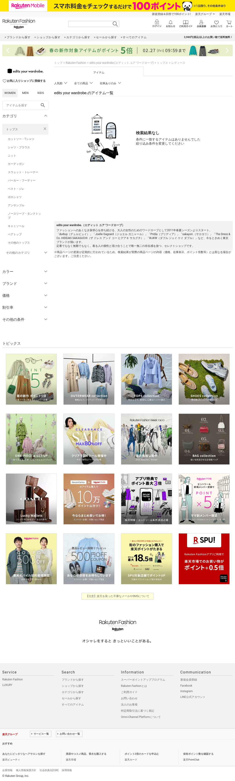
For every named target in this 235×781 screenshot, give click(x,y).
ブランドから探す (73, 679)
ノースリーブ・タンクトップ (24, 215)
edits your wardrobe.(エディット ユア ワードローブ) (121, 62)
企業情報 (7, 770)
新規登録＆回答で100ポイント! (171, 14)
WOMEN (10, 93)
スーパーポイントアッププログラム (143, 679)
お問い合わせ (129, 698)
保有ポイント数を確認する (198, 753)
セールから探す (71, 698)
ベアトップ (15, 234)
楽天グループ (203, 14)
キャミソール (16, 226)
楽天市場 (224, 14)
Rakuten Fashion (76, 62)
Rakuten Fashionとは (134, 686)
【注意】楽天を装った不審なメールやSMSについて (118, 596)
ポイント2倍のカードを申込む (142, 753)
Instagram (186, 691)
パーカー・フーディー (21, 180)
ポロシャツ (15, 197)
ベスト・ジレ (16, 188)
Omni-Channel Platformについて (141, 717)
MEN (25, 93)
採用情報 (67, 770)
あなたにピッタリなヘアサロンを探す (23, 753)
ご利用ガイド (129, 692)
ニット (12, 155)
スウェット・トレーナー (23, 172)
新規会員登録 (188, 679)
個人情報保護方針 (26, 770)
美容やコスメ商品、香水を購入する (86, 753)
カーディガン (16, 164)
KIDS (41, 93)
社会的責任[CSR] (49, 770)
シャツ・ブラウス (19, 147)
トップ (58, 62)
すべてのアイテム (73, 704)
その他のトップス (19, 242)
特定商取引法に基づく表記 (137, 710)
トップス (12, 129)
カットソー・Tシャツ (21, 139)
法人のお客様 (129, 704)
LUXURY (7, 685)
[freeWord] (25, 105)
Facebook (186, 685)
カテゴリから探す (73, 692)
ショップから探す (73, 686)
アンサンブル (16, 205)
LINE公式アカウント (193, 697)
